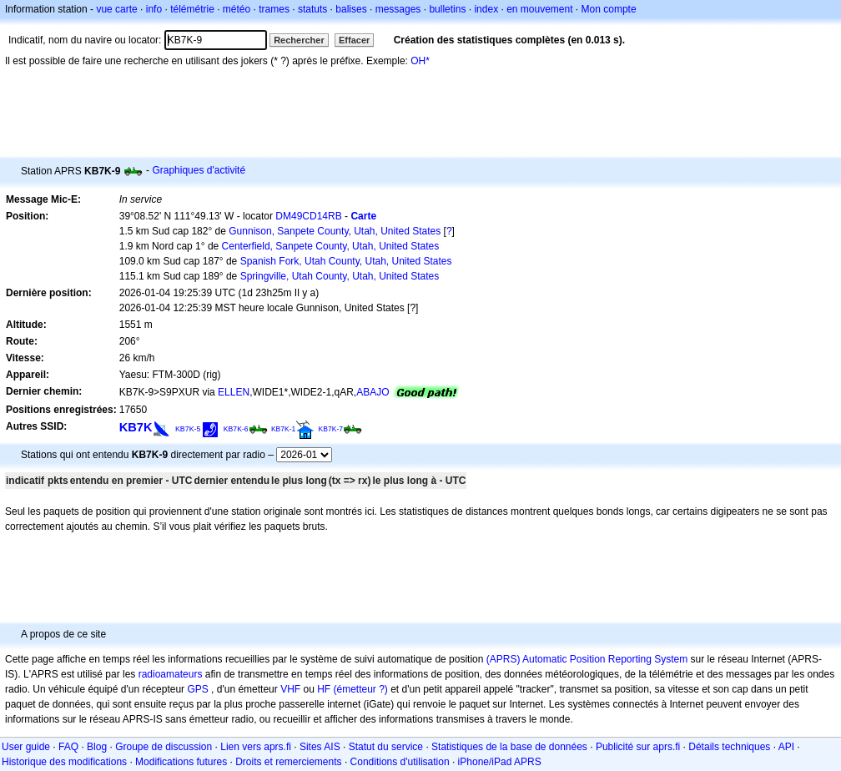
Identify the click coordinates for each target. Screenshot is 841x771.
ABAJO (372, 392)
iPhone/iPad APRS (499, 762)
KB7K (136, 427)
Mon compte (609, 9)
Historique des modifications (64, 762)
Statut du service (386, 747)
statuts (312, 9)
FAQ (68, 747)
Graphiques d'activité (198, 170)
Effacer (354, 40)
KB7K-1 (283, 429)
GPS (197, 689)
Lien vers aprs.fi (255, 747)
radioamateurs (170, 674)
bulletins (447, 9)
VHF (290, 689)
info (154, 9)
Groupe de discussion (163, 747)
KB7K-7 (331, 429)
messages (398, 9)
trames (274, 9)
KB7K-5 (188, 429)
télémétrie (192, 9)
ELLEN (233, 392)
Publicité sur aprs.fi (638, 747)
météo (236, 9)
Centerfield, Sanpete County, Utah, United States (331, 246)
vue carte (116, 9)
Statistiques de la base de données (509, 747)
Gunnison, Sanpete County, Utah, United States (335, 231)
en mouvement (539, 9)
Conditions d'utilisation (400, 762)
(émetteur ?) (360, 689)
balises (350, 9)
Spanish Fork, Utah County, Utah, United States (346, 261)
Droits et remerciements (288, 762)
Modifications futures (181, 762)
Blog (97, 747)
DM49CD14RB (308, 216)
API (786, 747)
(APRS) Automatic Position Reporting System (586, 659)
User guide (26, 747)
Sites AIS (320, 747)
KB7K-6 (236, 429)
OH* (420, 61)
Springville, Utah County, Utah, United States (340, 276)
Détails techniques (729, 747)
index (486, 9)
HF (323, 689)
